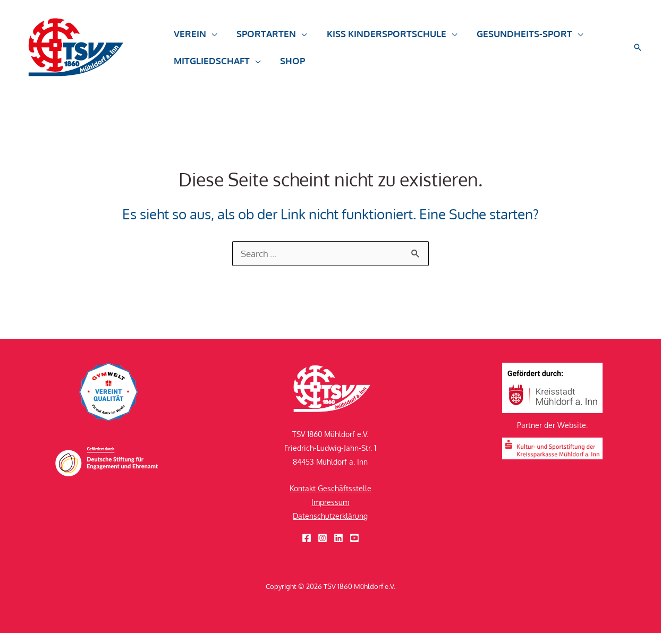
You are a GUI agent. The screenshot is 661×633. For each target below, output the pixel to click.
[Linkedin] (338, 538)
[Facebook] (306, 538)
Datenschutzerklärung (330, 515)
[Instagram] (322, 538)
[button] (194, 38)
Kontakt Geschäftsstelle (330, 488)
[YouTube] (354, 538)
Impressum (330, 502)
